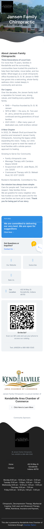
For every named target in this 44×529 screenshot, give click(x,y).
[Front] (7, 7)
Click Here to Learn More (22, 407)
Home (11, 464)
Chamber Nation (29, 525)
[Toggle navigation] (40, 7)
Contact (11, 468)
